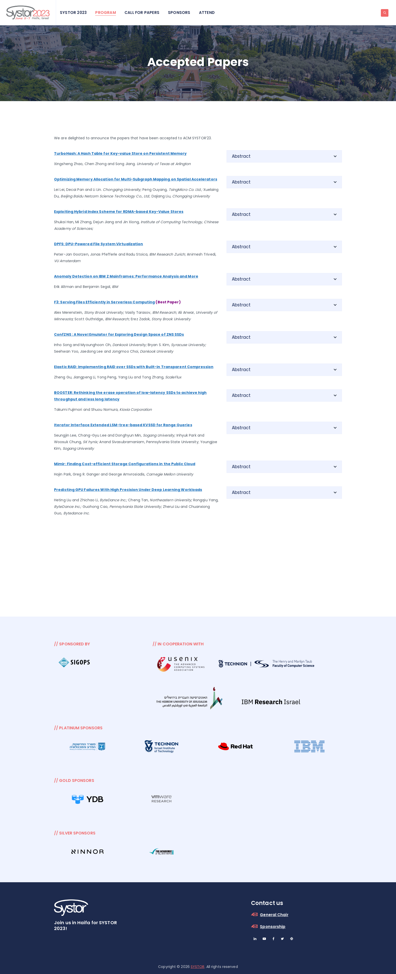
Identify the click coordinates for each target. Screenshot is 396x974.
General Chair (274, 914)
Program (105, 12)
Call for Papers (142, 12)
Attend (207, 12)
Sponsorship (272, 926)
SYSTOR (198, 966)
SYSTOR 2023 (73, 12)
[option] (75, 663)
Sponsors (179, 12)
